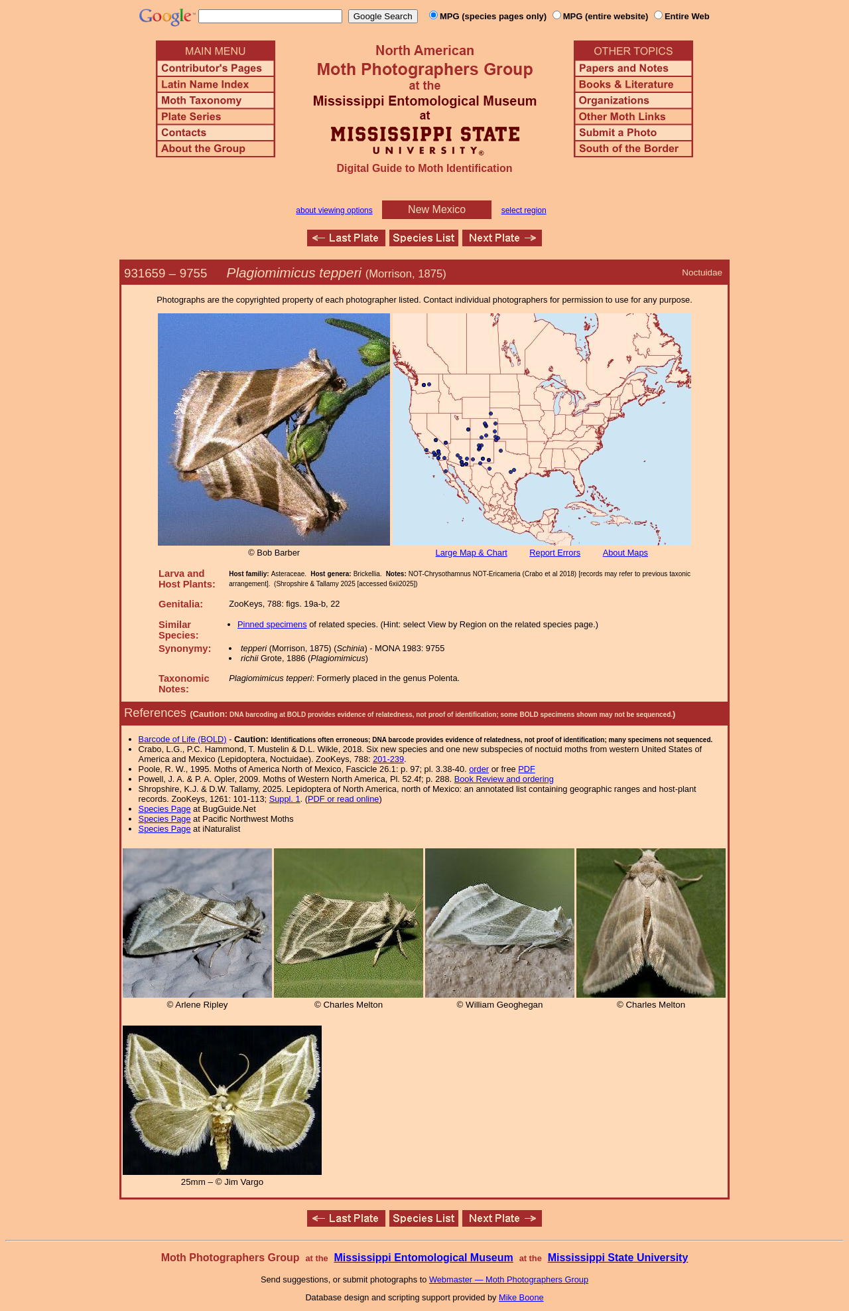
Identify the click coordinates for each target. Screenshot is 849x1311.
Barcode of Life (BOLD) (183, 739)
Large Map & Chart (471, 553)
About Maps (625, 553)
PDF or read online (343, 799)
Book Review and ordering (504, 779)
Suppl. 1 (284, 799)
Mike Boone (521, 1297)
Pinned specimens (272, 624)
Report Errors (554, 553)
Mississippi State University (618, 1257)
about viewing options (334, 210)
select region (524, 210)
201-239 (388, 759)
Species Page (165, 809)
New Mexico (437, 209)
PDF (526, 769)
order (479, 769)
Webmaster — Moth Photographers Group (508, 1279)
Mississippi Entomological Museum (423, 1257)
